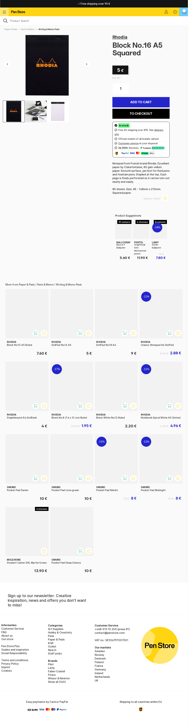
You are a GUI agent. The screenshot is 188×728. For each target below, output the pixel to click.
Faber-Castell (56, 671)
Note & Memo (28, 29)
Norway (99, 654)
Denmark (100, 658)
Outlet (52, 646)
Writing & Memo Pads (49, 29)
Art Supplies (55, 629)
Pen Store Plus (10, 646)
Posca (52, 674)
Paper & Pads (10, 29)
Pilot (51, 664)
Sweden (100, 651)
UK (96, 680)
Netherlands (102, 676)
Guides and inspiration (15, 649)
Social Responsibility (14, 653)
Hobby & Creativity (60, 632)
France (99, 665)
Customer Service (12, 628)
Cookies (6, 670)
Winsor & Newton (59, 678)
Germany (100, 669)
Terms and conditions (14, 660)
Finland (99, 662)
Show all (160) (57, 681)
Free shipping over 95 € (94, 3)
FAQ (3, 632)
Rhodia (119, 37)
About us (7, 635)
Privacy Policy (10, 663)
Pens (51, 636)
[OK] (94, 20)
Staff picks (55, 653)
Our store (7, 639)
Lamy (51, 667)
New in (52, 650)
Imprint (5, 667)
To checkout (141, 114)
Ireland (99, 673)
